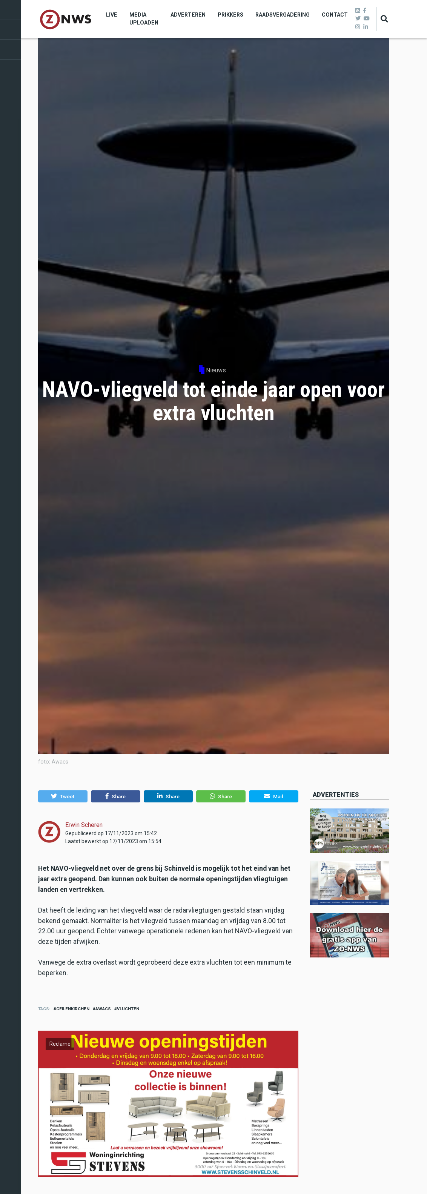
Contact (335, 15)
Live (111, 15)
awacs (103, 1009)
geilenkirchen (72, 1009)
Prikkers (230, 15)
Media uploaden (143, 19)
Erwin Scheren (84, 824)
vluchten (128, 1009)
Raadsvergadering (282, 15)
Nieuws (216, 370)
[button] (63, 796)
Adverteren (188, 15)
